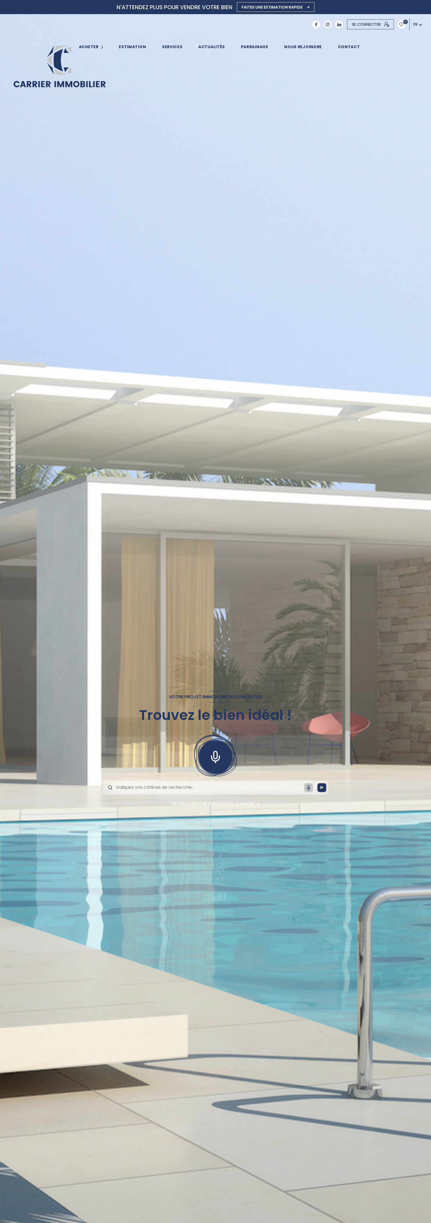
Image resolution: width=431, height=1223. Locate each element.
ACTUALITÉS (211, 47)
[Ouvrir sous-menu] (103, 47)
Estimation (132, 47)
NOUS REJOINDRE (303, 47)
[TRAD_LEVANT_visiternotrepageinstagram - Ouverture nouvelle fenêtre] (327, 24)
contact (349, 47)
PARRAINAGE (254, 47)
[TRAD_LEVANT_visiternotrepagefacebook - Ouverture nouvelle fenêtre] (316, 24)
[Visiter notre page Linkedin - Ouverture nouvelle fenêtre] (339, 24)
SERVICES (172, 47)
